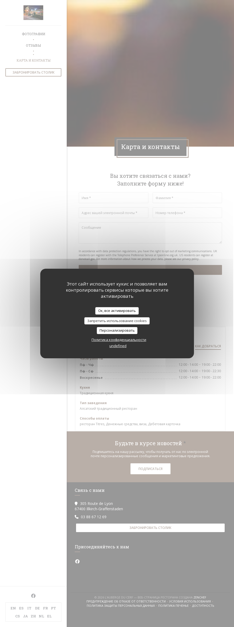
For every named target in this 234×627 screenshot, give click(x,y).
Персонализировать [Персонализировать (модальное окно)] (117, 330)
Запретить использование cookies (117, 320)
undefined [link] (117, 345)
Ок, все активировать (117, 310)
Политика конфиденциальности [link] (119, 339)
